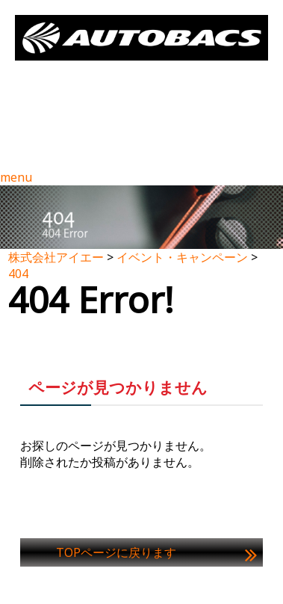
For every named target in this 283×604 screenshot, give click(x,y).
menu (16, 177)
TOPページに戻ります (116, 552)
